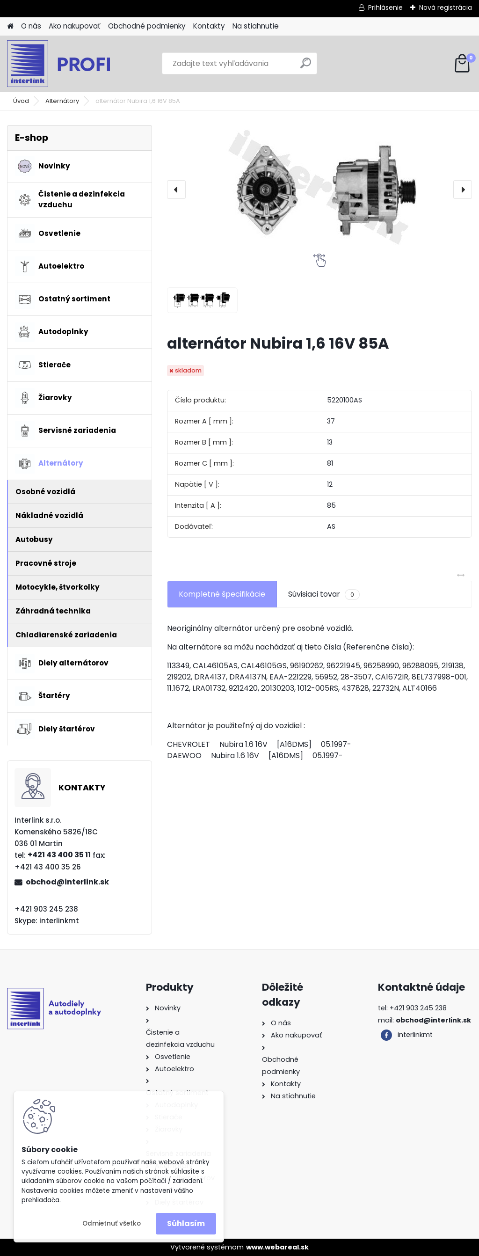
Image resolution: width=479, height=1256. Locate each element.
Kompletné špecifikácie (222, 594)
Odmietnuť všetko (111, 1223)
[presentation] (176, 189)
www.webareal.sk (277, 1247)
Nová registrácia (445, 7)
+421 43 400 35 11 (59, 854)
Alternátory (62, 100)
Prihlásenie (385, 7)
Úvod (21, 100)
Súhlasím (186, 1223)
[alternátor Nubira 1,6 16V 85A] (319, 189)
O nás (31, 26)
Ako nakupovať (75, 26)
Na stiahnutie (255, 26)
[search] (305, 67)
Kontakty (209, 26)
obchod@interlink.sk (67, 881)
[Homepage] (10, 26)
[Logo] (71, 63)
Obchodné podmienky (147, 26)
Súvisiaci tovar (324, 594)
